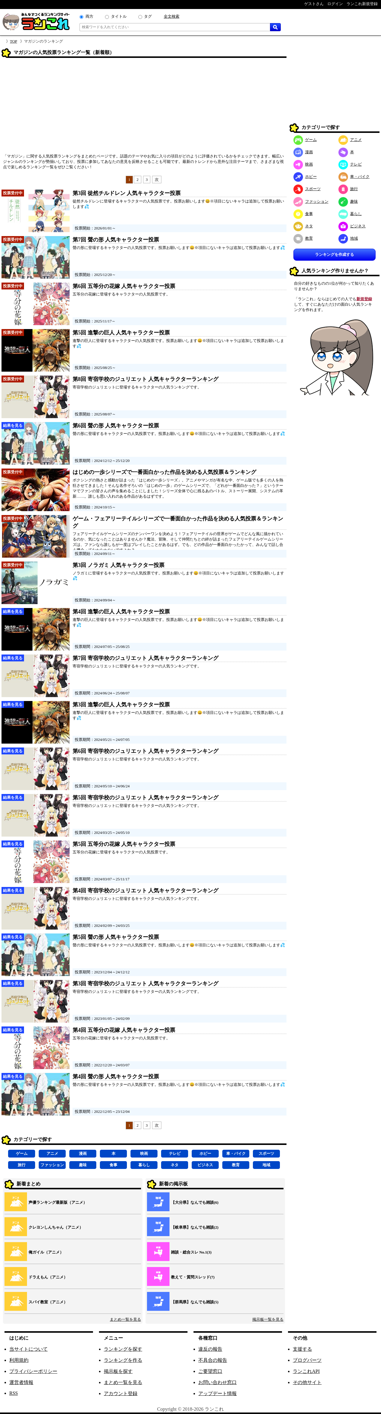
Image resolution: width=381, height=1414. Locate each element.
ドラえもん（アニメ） (48, 1277)
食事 (113, 1165)
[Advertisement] (144, 108)
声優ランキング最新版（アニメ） (57, 1202)
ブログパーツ (307, 1360)
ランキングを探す (123, 1349)
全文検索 (171, 16)
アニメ (52, 1153)
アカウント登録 (120, 1393)
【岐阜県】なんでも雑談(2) (194, 1227)
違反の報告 (210, 1349)
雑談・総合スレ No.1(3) (191, 1252)
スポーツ (266, 1153)
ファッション (52, 1165)
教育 (236, 1165)
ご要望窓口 (210, 1371)
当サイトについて (28, 1349)
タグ (148, 16)
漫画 (83, 1153)
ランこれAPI (306, 1371)
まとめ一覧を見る (125, 1319)
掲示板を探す (118, 1371)
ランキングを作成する (334, 254)
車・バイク (236, 1153)
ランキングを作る (123, 1360)
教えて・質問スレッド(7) (192, 1277)
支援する (302, 1349)
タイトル (119, 16)
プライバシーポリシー (33, 1371)
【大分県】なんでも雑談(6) (194, 1202)
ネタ (174, 1165)
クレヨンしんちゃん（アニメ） (55, 1227)
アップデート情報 (217, 1393)
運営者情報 (21, 1382)
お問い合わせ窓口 (217, 1382)
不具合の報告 (212, 1360)
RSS (13, 1393)
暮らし (144, 1165)
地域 (266, 1165)
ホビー (205, 1153)
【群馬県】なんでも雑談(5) (194, 1302)
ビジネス (205, 1165)
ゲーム (22, 1153)
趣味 (83, 1165)
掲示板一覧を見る (268, 1319)
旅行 (22, 1165)
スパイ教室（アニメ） (48, 1302)
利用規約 (18, 1360)
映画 (144, 1153)
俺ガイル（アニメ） (46, 1252)
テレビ (175, 1153)
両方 (89, 16)
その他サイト (307, 1382)
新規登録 (364, 299)
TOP (13, 41)
